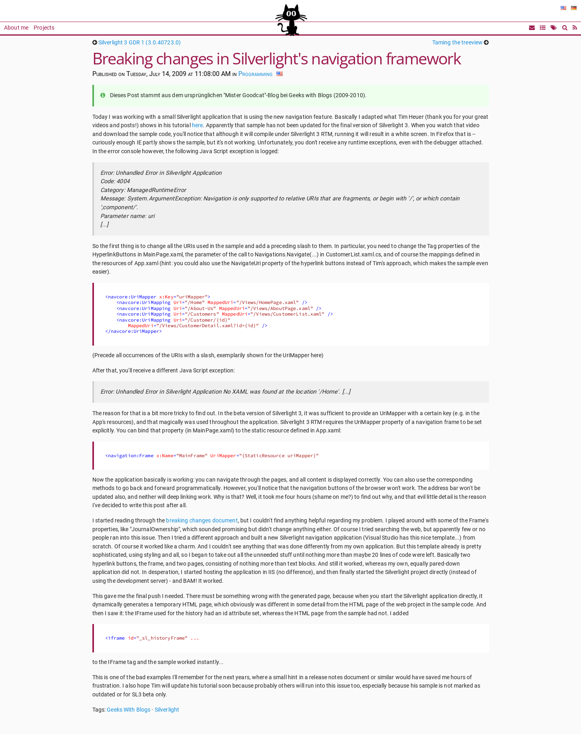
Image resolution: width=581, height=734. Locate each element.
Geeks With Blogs (128, 709)
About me (16, 27)
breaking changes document (202, 520)
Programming (255, 74)
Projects (44, 27)
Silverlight (167, 709)
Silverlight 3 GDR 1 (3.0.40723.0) (139, 42)
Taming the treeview (457, 42)
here (197, 125)
